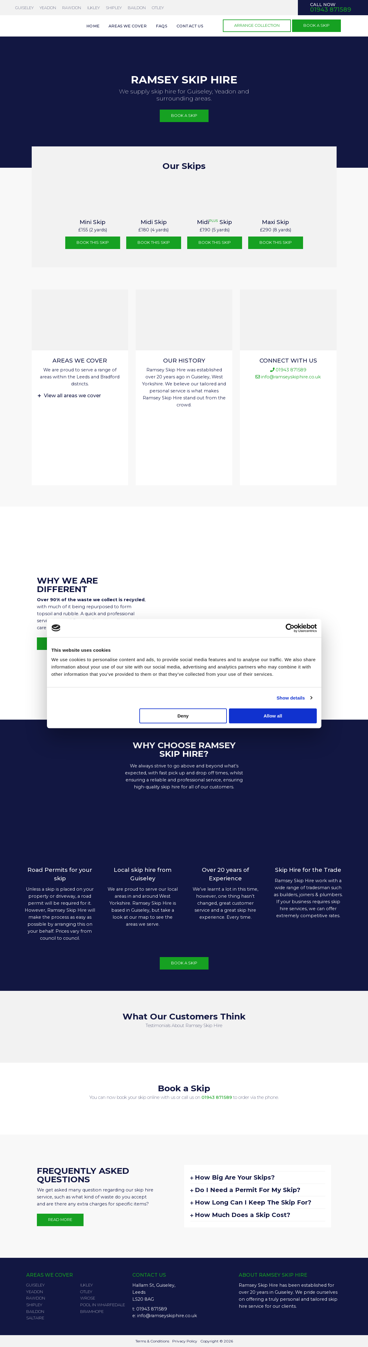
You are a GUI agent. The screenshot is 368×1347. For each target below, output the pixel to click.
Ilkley (93, 7)
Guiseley (24, 7)
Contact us (190, 26)
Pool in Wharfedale (102, 1304)
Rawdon (71, 7)
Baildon (137, 7)
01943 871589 (217, 1097)
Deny (183, 715)
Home (92, 26)
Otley (158, 7)
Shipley (114, 7)
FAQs (161, 26)
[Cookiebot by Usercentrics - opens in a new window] (290, 628)
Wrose (87, 1298)
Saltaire (35, 1317)
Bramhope (92, 1311)
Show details (291, 697)
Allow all (273, 715)
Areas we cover (128, 26)
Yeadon (34, 1291)
